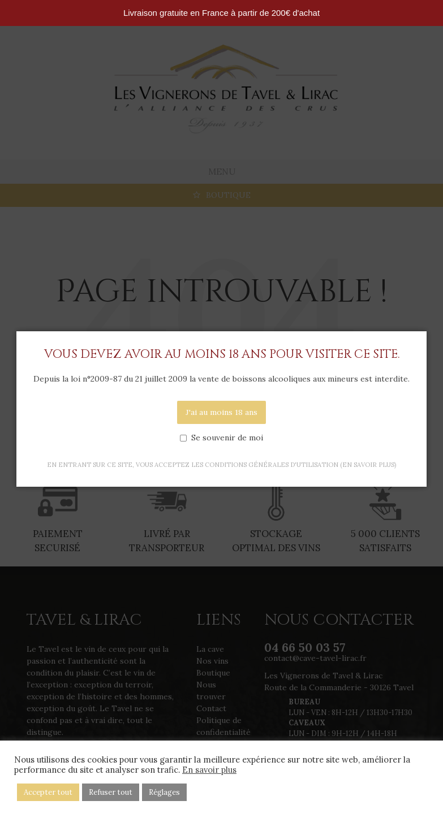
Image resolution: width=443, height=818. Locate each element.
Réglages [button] (164, 792)
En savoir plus (209, 770)
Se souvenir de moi (227, 437)
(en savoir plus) (368, 465)
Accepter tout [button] (48, 792)
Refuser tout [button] (110, 792)
